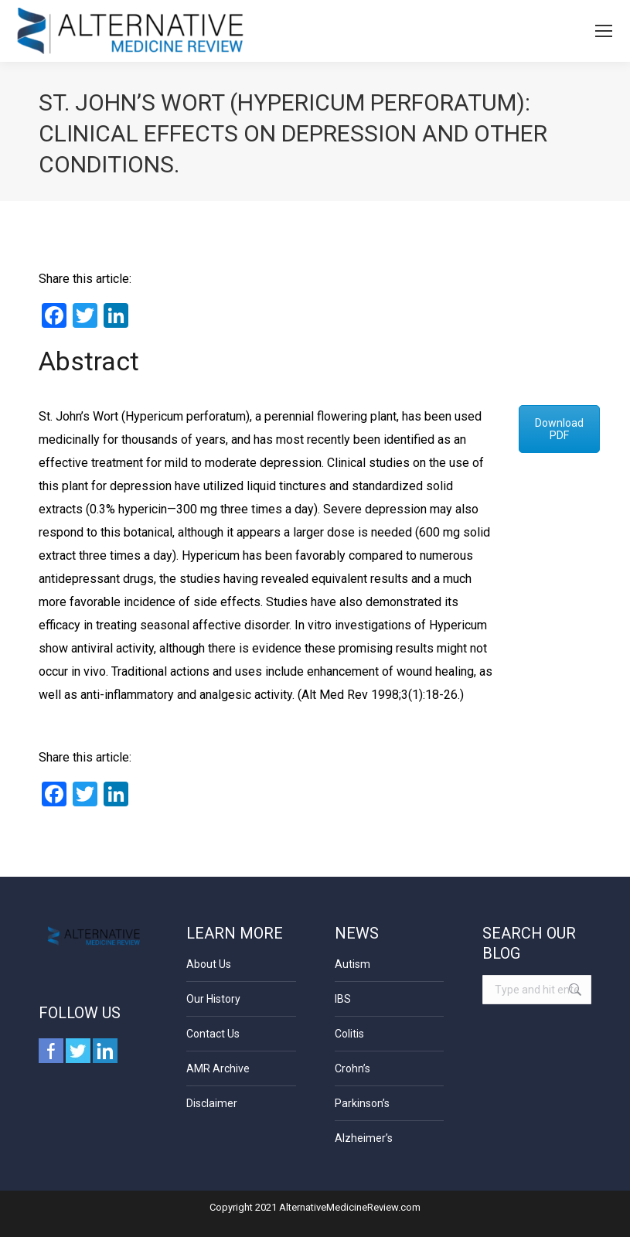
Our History (213, 999)
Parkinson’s (362, 1103)
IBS (343, 999)
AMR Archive (218, 1068)
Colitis (349, 1033)
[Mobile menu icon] (604, 31)
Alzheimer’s (364, 1138)
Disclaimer (211, 1103)
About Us (208, 964)
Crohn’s (352, 1068)
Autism (352, 964)
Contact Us (213, 1033)
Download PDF (559, 429)
